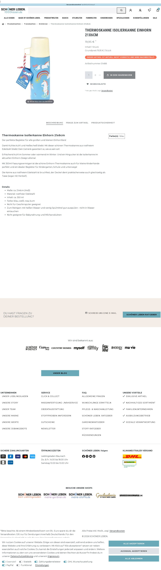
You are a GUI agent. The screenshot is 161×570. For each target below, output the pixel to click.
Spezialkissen (123, 18)
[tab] (55, 123)
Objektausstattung (52, 409)
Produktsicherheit (103, 123)
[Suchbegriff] (72, 10)
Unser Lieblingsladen (15, 396)
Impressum (53, 556)
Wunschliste (96, 84)
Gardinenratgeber (93, 422)
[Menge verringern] (100, 75)
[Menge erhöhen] (95, 75)
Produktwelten (51, 18)
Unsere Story (10, 403)
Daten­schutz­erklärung (21, 556)
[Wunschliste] (149, 10)
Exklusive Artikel (136, 396)
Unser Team (9, 409)
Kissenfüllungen (141, 18)
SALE (155, 18)
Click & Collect (50, 396)
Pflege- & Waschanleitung (97, 409)
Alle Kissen (9, 18)
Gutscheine (48, 422)
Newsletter (48, 429)
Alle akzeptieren (133, 543)
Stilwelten (77, 18)
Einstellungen (42, 565)
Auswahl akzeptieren (134, 551)
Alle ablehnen (134, 558)
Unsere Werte (10, 422)
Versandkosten (107, 91)
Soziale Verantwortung (140, 422)
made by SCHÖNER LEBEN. (29, 18)
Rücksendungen (91, 435)
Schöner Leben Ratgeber (141, 315)
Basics (65, 18)
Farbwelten (91, 18)
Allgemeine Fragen (93, 396)
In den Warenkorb (119, 75)
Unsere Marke (10, 416)
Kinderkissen (107, 18)
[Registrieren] (140, 10)
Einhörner (43, 24)
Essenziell (11, 562)
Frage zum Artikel (77, 123)
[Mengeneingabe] (88, 75)
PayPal (9, 565)
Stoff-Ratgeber (91, 429)
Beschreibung (54, 123)
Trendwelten (30, 24)
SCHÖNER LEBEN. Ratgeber (97, 416)
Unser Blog (60, 373)
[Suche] (121, 10)
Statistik (27, 562)
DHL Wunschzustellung (80, 562)
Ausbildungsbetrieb (138, 416)
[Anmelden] (131, 10)
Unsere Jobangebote (14, 429)
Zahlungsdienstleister (50, 562)
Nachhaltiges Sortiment (140, 403)
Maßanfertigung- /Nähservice (59, 403)
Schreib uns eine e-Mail (103, 313)
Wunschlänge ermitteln (96, 403)
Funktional (26, 565)
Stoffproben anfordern (56, 416)
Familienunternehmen (139, 409)
